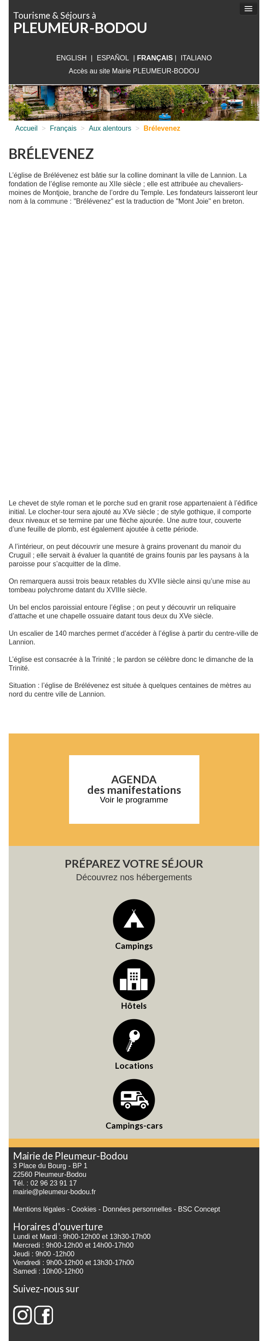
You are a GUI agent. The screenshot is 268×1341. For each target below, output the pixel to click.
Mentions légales (39, 1209)
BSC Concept (199, 1209)
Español (113, 58)
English (71, 58)
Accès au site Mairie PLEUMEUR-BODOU (134, 71)
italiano (196, 58)
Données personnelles (137, 1209)
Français (63, 128)
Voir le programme (134, 799)
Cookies (83, 1209)
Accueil (26, 128)
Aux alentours (110, 128)
